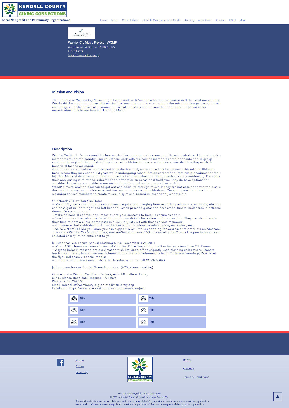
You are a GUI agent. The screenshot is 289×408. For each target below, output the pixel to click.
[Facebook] (60, 362)
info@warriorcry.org (119, 284)
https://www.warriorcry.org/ (83, 55)
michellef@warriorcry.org (116, 260)
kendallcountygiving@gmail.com (139, 393)
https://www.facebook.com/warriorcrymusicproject (107, 288)
